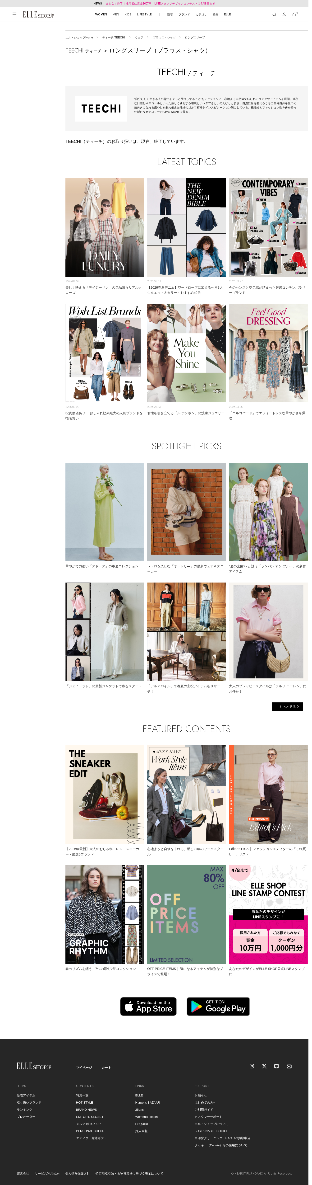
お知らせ (201, 1095)
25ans (139, 1109)
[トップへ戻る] (299, 1029)
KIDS (128, 14)
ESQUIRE (142, 1123)
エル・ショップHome (79, 37)
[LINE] (277, 1066)
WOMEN (101, 14)
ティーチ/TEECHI (114, 37)
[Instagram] (252, 1066)
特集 (215, 14)
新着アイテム (26, 1095)
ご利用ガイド (204, 1109)
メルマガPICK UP (88, 1123)
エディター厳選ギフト (91, 1138)
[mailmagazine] (289, 1066)
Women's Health (146, 1116)
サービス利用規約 (47, 1173)
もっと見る (287, 707)
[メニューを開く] (14, 14)
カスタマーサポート (208, 1116)
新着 (170, 14)
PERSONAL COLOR (90, 1131)
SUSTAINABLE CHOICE (212, 1131)
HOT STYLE (84, 1102)
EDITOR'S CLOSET (90, 1116)
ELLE (227, 14)
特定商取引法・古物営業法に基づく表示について (129, 1173)
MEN (116, 14)
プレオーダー (26, 1116)
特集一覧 (82, 1095)
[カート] (294, 14)
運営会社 (23, 1173)
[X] (264, 1066)
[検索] (274, 14)
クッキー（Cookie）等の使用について (221, 1145)
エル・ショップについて (212, 1123)
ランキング (24, 1109)
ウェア (139, 37)
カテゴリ (201, 14)
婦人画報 (141, 1131)
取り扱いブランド (29, 1102)
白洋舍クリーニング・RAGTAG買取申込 (223, 1138)
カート (106, 1067)
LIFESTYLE (144, 14)
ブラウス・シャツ (164, 37)
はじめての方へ (205, 1102)
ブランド (184, 14)
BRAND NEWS (86, 1109)
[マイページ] (284, 14)
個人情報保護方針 (77, 1173)
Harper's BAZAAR (147, 1102)
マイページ (84, 1067)
